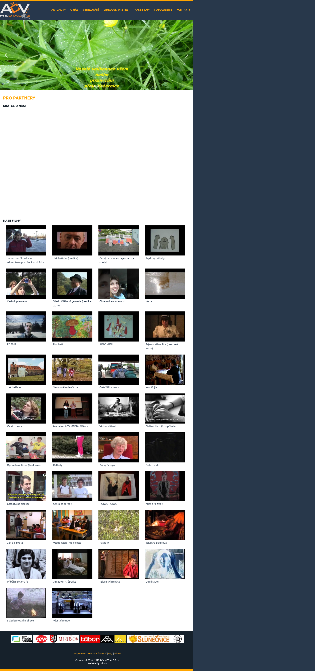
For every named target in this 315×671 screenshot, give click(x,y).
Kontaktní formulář (97, 653)
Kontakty (184, 9)
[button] (6, 55)
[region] (96, 55)
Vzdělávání (91, 9)
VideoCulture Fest (116, 9)
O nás (74, 9)
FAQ (110, 653)
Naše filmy (142, 9)
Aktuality (58, 9)
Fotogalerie (163, 9)
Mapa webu (80, 653)
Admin (117, 653)
